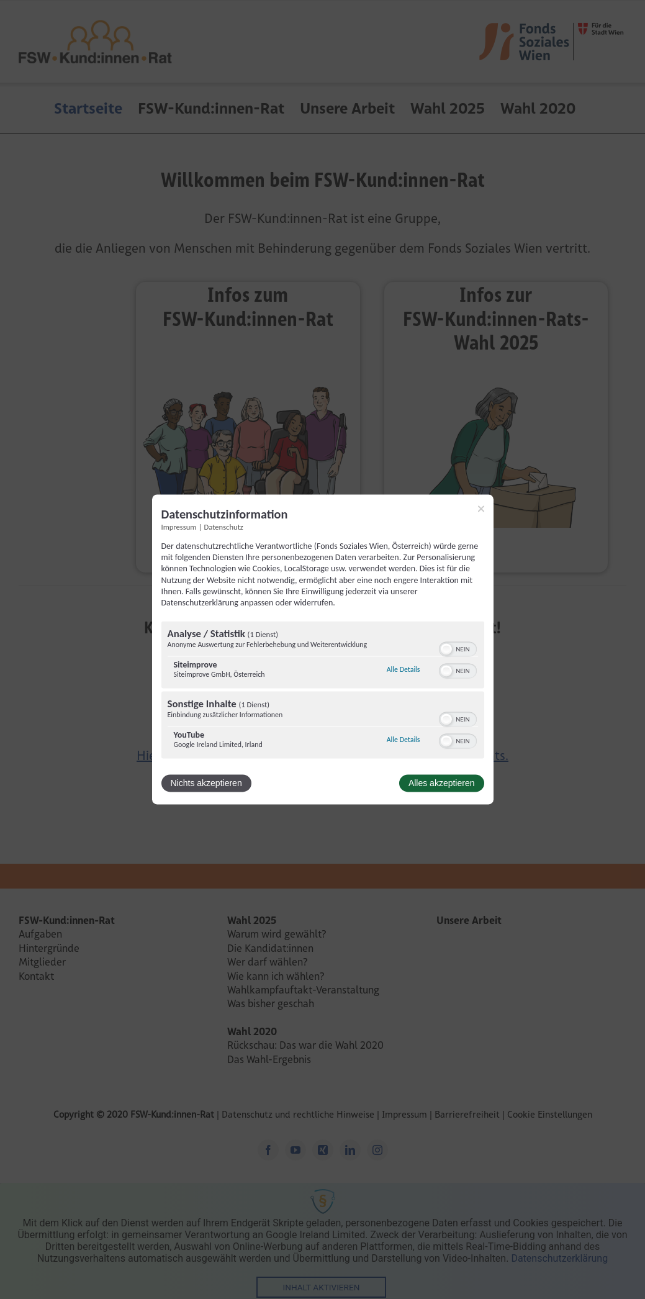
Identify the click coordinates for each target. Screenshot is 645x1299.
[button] (446, 649)
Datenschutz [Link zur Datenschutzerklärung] (223, 527)
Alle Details (403, 669)
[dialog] (323, 649)
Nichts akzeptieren (206, 784)
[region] (322, 692)
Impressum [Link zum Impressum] (179, 527)
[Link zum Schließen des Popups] (481, 508)
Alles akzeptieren (441, 784)
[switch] (458, 648)
